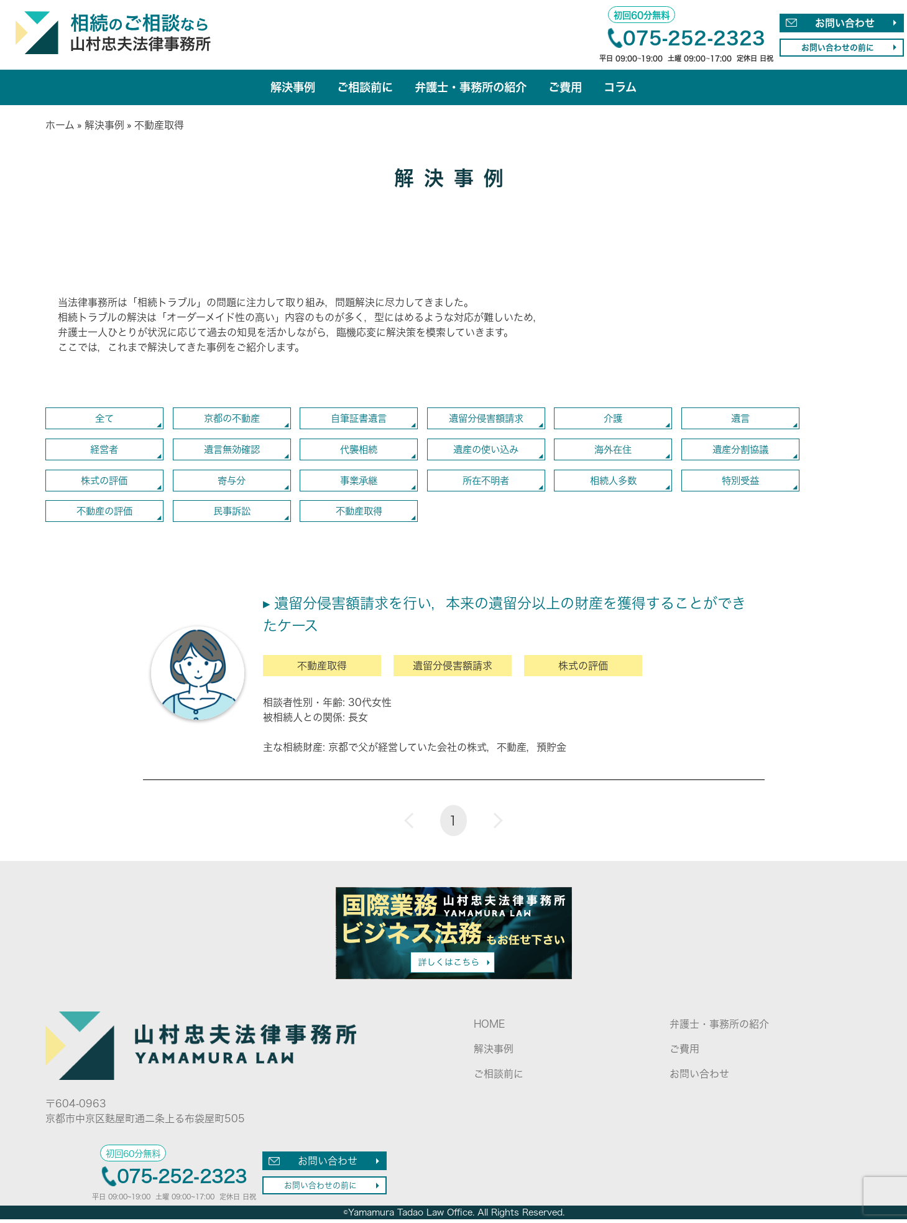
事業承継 (359, 483)
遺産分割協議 (740, 452)
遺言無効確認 (232, 452)
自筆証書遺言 (359, 420)
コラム (627, 88)
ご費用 (570, 88)
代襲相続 (359, 452)
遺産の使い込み (486, 452)
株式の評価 (104, 483)
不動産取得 (359, 514)
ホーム (60, 126)
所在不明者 (486, 483)
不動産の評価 (104, 514)
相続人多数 (613, 483)
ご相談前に (361, 88)
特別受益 (740, 483)
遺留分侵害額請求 (486, 420)
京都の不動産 (232, 420)
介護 (613, 420)
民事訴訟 (232, 514)
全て (104, 420)
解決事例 (286, 88)
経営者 (104, 452)
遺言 (740, 420)
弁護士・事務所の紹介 (472, 88)
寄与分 (232, 483)
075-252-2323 (694, 38)
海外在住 (613, 452)
